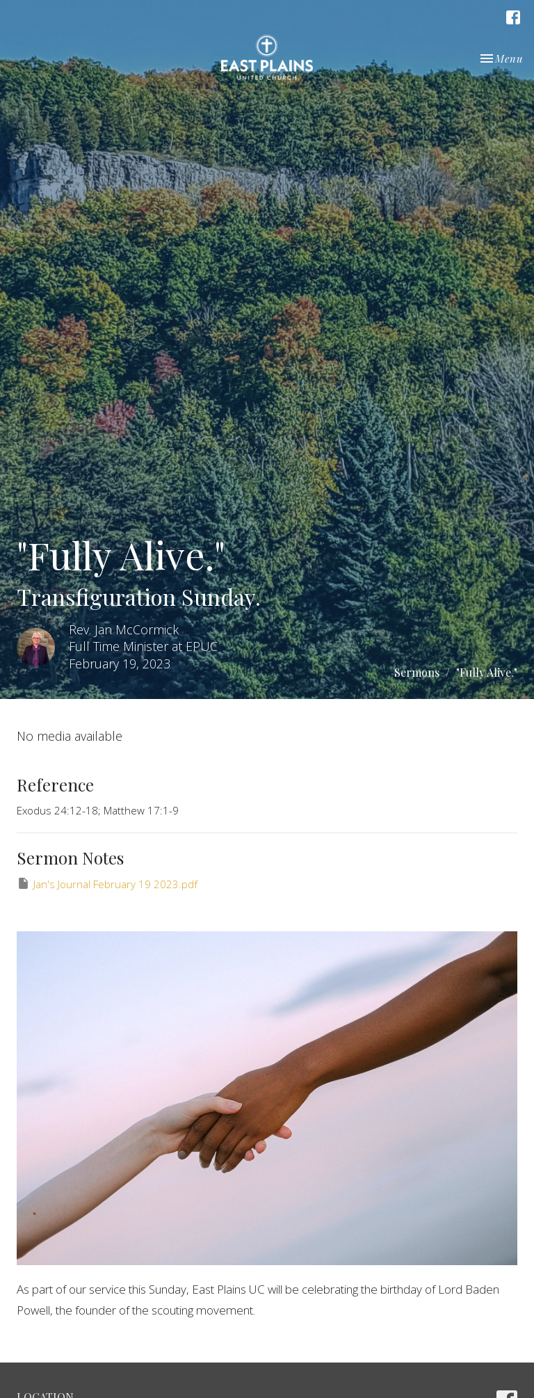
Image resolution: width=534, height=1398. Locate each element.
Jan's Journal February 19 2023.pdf (107, 883)
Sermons (416, 672)
